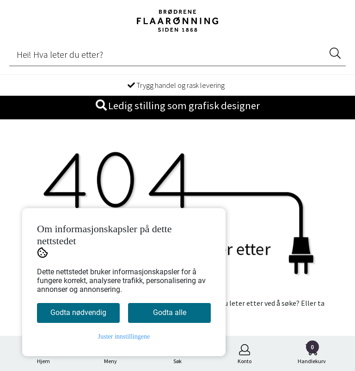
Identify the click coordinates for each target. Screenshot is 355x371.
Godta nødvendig (78, 312)
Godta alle (169, 312)
